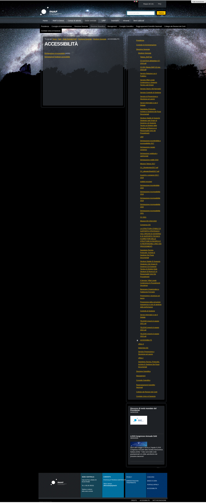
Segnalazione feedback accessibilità (57, 57)
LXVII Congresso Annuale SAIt (143, 436)
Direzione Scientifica (98, 26)
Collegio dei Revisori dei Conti (174, 26)
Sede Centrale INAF (70, 39)
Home (45, 21)
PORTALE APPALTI (153, 484)
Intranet (126, 21)
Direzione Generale (81, 26)
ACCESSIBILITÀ (152, 488)
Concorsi (150, 477)
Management (112, 26)
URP (104, 21)
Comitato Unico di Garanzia (50, 31)
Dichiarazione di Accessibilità (55, 53)
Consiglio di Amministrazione (62, 26)
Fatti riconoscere (198, 2)
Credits (134, 500)
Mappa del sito (148, 4)
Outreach (115, 21)
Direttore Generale (99, 39)
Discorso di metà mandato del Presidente (143, 409)
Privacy (129, 477)
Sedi (59, 39)
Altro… (159, 467)
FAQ (159, 4)
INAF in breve (58, 21)
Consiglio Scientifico (126, 26)
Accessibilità (145, 500)
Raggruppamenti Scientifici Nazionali (149, 26)
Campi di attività (74, 21)
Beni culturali (138, 21)
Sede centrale (90, 21)
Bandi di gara (152, 481)
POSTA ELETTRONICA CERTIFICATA (114, 480)
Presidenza (45, 26)
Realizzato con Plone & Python (45, 501)
